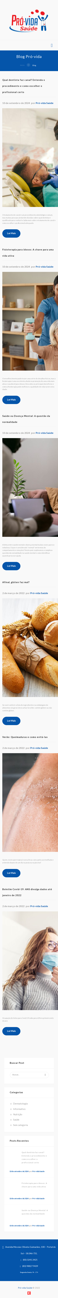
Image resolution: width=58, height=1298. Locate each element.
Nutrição (17, 1114)
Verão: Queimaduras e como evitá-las (25, 737)
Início (22, 65)
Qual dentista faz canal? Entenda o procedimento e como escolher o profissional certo (23, 86)
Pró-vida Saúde (44, 102)
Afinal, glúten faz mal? (16, 582)
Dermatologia (20, 1103)
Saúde (16, 1119)
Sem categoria (20, 1125)
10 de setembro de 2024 (19, 1171)
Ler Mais (11, 233)
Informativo (19, 1109)
